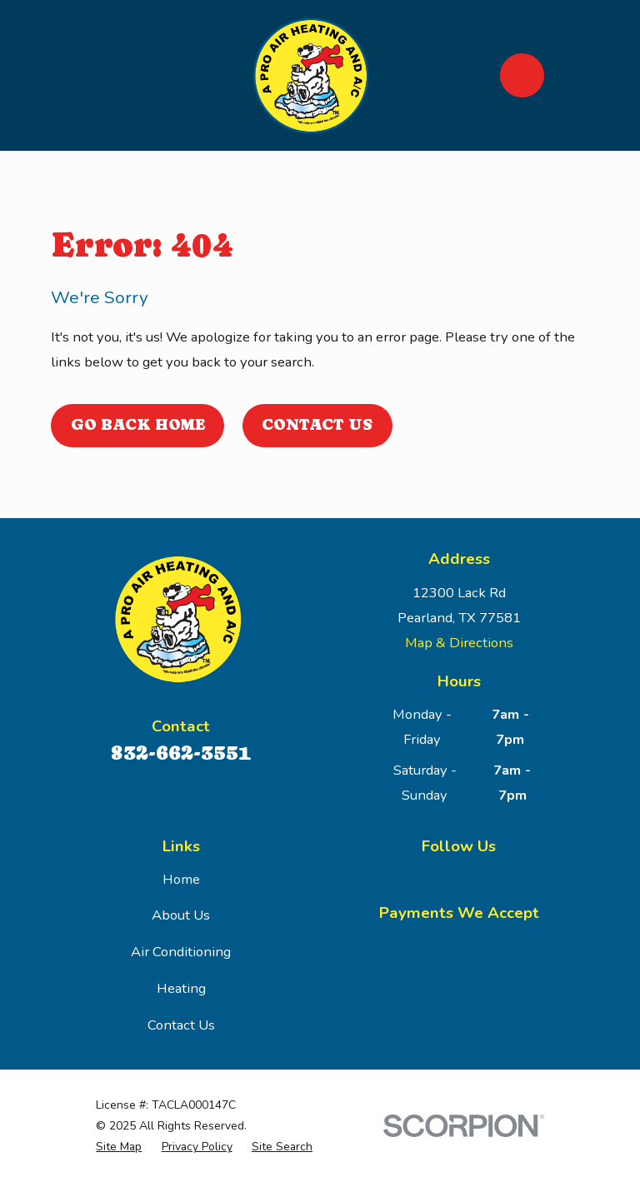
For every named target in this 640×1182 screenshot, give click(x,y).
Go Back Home (138, 424)
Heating (181, 988)
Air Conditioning (181, 951)
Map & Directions (459, 642)
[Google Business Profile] (458, 876)
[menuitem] (119, 1146)
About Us (181, 915)
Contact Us (317, 424)
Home (181, 879)
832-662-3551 (181, 753)
